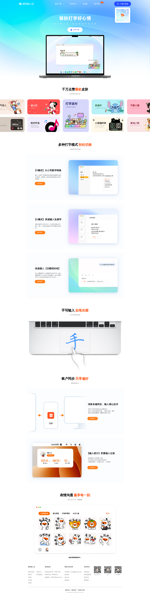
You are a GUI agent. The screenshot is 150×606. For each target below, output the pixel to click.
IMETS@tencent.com (56, 577)
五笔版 (30, 582)
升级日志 (39, 572)
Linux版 (30, 580)
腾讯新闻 (86, 580)
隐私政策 (73, 590)
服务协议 (67, 590)
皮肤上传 (67, 577)
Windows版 (31, 572)
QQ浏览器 (86, 572)
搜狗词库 (67, 580)
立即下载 (76, 30)
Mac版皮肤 (39, 574)
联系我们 (67, 574)
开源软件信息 (81, 590)
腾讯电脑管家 (87, 574)
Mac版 (29, 574)
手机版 (30, 577)
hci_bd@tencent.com (75, 572)
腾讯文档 (86, 577)
